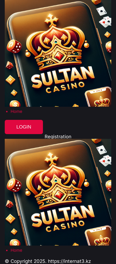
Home (16, 112)
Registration (58, 136)
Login (23, 127)
